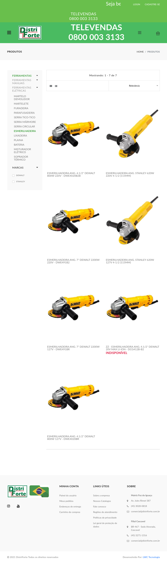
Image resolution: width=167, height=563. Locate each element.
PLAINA (18, 140)
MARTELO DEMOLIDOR (22, 98)
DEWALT (20, 175)
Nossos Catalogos (102, 501)
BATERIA (19, 144)
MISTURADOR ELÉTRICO (22, 151)
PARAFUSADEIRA (24, 112)
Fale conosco (99, 506)
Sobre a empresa (101, 495)
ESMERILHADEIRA (25, 130)
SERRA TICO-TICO (24, 117)
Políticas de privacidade (105, 517)
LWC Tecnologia (151, 557)
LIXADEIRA (20, 135)
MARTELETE (21, 103)
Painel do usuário (67, 495)
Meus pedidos (66, 501)
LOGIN (136, 4)
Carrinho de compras (69, 512)
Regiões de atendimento (105, 512)
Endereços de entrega (70, 506)
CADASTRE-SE (152, 4)
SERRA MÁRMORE (25, 121)
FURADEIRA (21, 108)
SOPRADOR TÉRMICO (21, 158)
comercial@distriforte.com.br (145, 511)
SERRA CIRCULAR (24, 126)
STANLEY (20, 181)
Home (140, 51)
